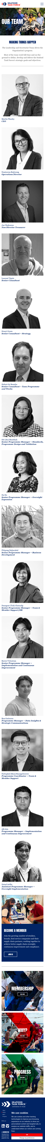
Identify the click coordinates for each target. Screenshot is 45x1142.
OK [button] (27, 1135)
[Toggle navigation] (42, 4)
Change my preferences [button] (27, 1138)
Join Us (10, 954)
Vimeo (8, 1125)
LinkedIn (4, 1125)
